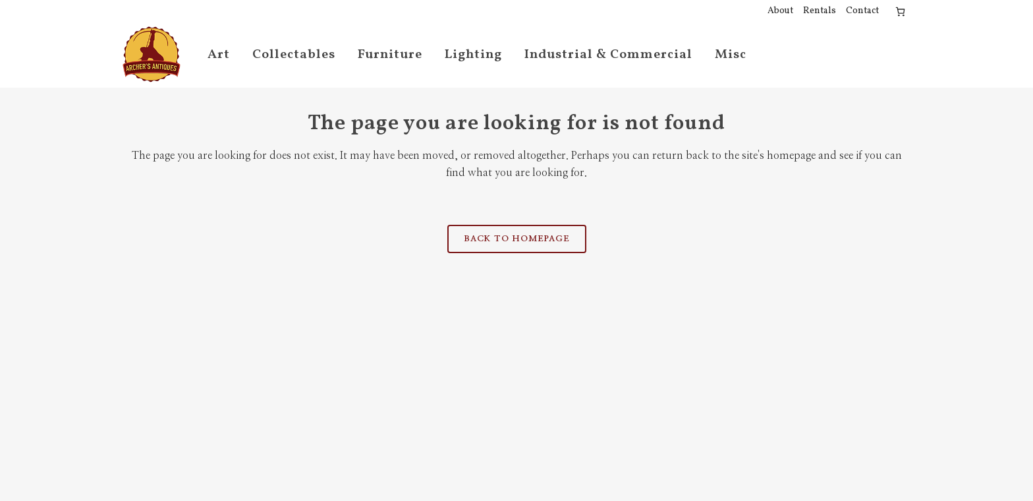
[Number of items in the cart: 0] (900, 11)
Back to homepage (517, 239)
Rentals (819, 11)
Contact (862, 11)
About (780, 11)
